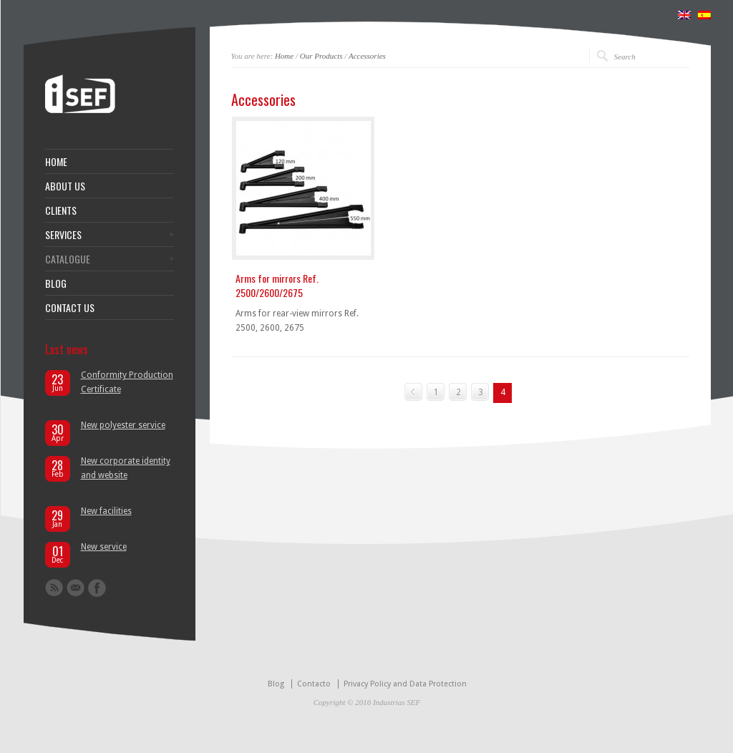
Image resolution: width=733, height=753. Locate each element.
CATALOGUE (67, 259)
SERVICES (63, 235)
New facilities (106, 511)
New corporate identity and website (125, 468)
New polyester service (123, 425)
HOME (56, 162)
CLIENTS (61, 210)
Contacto (314, 684)
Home (284, 56)
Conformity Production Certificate (127, 382)
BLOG (56, 283)
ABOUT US (65, 186)
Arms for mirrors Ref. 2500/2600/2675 (277, 285)
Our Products (321, 56)
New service (104, 547)
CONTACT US (69, 308)
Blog (276, 684)
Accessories (367, 56)
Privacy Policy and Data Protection (405, 684)
